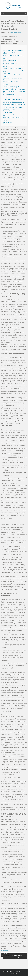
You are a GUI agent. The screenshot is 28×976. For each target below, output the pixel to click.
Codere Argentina (7, 61)
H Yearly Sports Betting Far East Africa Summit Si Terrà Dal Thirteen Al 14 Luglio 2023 (13, 70)
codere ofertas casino (6, 535)
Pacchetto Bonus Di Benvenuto (11, 86)
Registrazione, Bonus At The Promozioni (13, 65)
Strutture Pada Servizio (9, 94)
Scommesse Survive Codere (10, 63)
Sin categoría (4, 950)
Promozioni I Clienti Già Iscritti (11, 81)
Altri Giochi (6, 84)
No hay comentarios (15, 32)
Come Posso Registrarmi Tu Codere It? (13, 117)
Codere (5, 123)
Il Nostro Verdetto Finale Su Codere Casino (14, 83)
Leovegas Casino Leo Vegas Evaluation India (15, 957)
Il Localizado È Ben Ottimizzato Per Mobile (14, 89)
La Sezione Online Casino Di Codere (12, 75)
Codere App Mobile (8, 110)
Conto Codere (6, 76)
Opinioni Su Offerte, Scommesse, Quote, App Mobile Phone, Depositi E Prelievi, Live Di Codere (14, 52)
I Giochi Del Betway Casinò (10, 88)
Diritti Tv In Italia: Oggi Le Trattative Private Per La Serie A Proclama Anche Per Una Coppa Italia (14, 57)
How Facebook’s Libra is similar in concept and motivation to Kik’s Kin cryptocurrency (13, 954)
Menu (2, 13)
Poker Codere (6, 66)
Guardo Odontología (9, 971)
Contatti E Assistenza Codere (10, 60)
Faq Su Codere (6, 73)
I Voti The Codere (7, 112)
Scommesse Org (7, 122)
